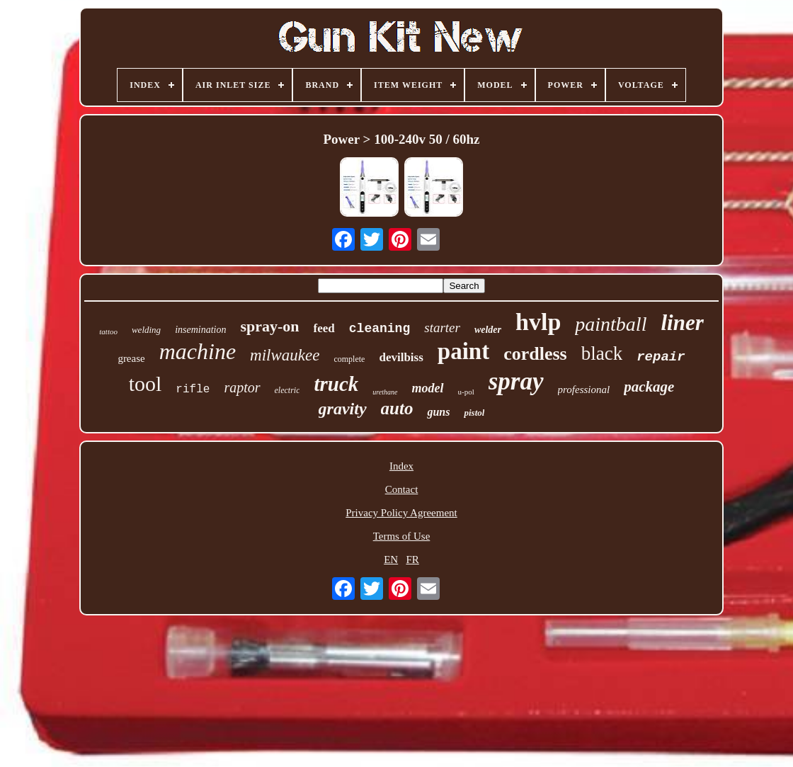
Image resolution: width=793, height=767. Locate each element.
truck (336, 384)
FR (412, 559)
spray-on (269, 326)
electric (287, 390)
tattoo (108, 331)
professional (584, 389)
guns (438, 412)
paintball (610, 324)
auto (397, 408)
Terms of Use (401, 536)
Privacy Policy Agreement (401, 512)
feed (324, 328)
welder (487, 329)
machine (197, 351)
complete (349, 359)
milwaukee (284, 355)
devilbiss (401, 357)
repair (661, 357)
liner (682, 322)
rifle (193, 389)
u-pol (466, 391)
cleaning (379, 329)
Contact (401, 489)
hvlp (538, 322)
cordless (535, 353)
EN (391, 559)
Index (401, 466)
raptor (242, 387)
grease (131, 358)
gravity (343, 408)
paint (463, 351)
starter (442, 327)
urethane (384, 392)
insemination (200, 329)
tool (145, 383)
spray (516, 381)
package (649, 386)
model (428, 388)
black (601, 353)
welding (146, 329)
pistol (474, 412)
